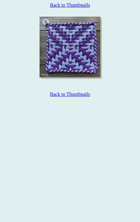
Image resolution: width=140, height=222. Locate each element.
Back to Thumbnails (70, 5)
